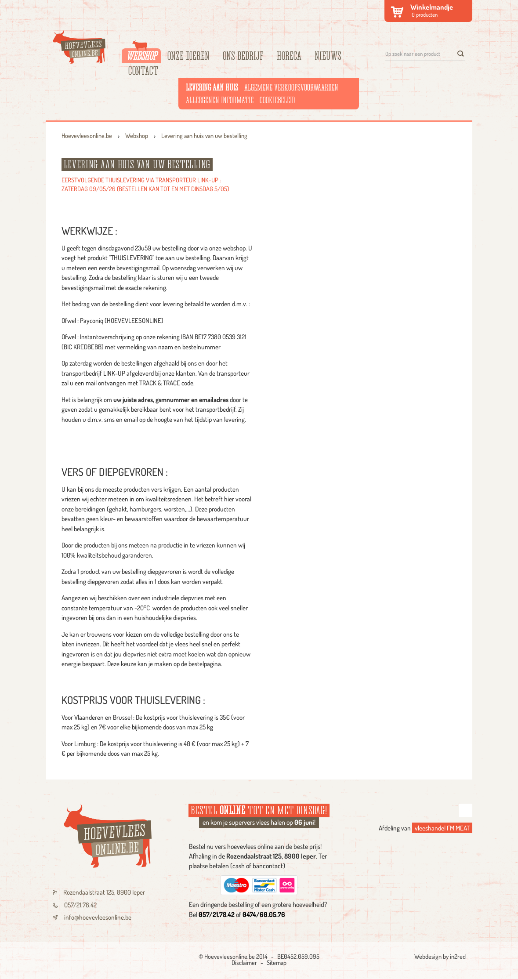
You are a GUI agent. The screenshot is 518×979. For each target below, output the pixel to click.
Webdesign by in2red (440, 956)
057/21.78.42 (75, 905)
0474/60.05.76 (264, 914)
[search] (460, 53)
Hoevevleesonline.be (87, 135)
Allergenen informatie (220, 100)
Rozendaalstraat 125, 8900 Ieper (99, 892)
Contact (143, 71)
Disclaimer (244, 962)
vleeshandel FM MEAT (442, 828)
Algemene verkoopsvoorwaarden (291, 87)
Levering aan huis (212, 87)
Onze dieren (188, 56)
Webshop (141, 55)
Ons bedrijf (243, 56)
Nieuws (328, 56)
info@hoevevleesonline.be (92, 917)
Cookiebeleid (277, 100)
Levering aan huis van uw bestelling (204, 135)
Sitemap (276, 962)
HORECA (289, 56)
